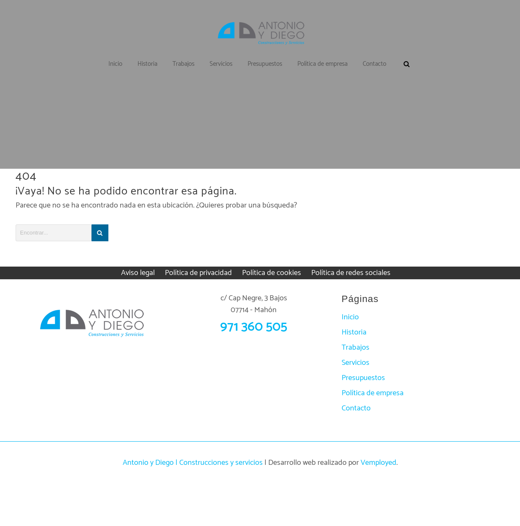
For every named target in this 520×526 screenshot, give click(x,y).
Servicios (355, 362)
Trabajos (355, 347)
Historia (354, 332)
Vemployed (378, 462)
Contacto (356, 408)
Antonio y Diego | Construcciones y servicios (193, 462)
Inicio (350, 317)
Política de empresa (373, 393)
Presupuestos (363, 378)
